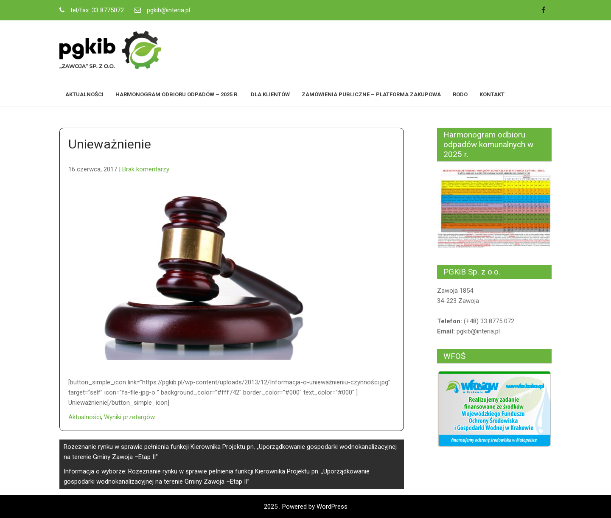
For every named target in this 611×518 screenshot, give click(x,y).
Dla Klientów (270, 94)
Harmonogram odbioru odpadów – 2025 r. (177, 94)
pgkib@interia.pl (168, 10)
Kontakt (491, 94)
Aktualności (84, 94)
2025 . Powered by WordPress (306, 506)
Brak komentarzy (145, 169)
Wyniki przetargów (129, 417)
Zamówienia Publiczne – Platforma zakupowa (371, 94)
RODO (460, 94)
